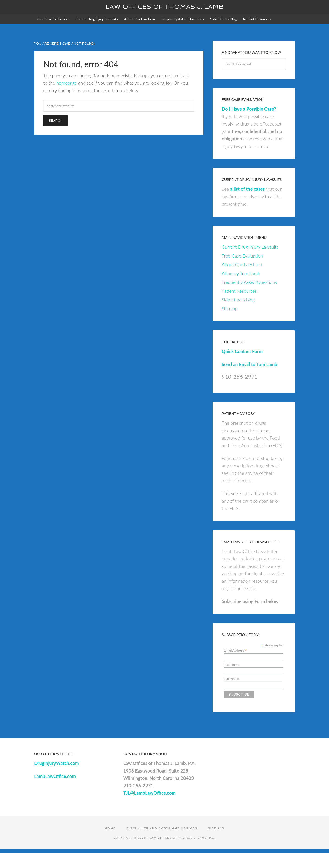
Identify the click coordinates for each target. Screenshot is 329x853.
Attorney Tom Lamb (241, 276)
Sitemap (229, 312)
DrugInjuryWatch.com (56, 766)
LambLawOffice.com (55, 779)
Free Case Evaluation (242, 259)
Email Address (235, 654)
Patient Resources (239, 294)
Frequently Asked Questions (249, 285)
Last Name (231, 682)
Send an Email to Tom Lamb (249, 367)
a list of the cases (247, 192)
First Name (231, 668)
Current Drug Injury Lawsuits (250, 250)
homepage (66, 86)
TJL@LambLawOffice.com (149, 796)
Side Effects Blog (238, 303)
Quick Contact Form (242, 354)
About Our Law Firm (242, 268)
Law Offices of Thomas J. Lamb (164, 7)
